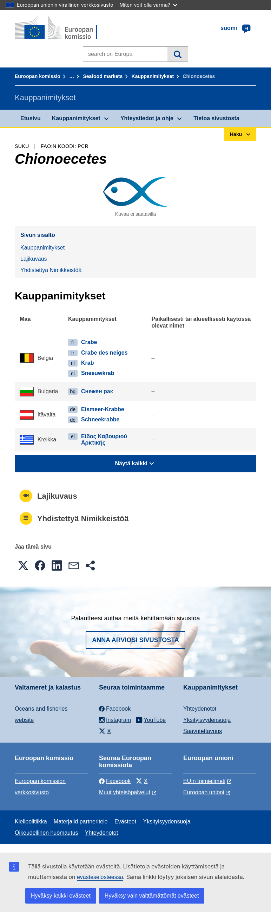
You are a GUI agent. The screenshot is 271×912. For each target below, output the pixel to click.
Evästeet (125, 821)
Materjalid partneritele (81, 821)
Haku (177, 54)
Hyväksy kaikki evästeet (61, 896)
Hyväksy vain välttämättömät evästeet (152, 896)
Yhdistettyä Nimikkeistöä (50, 270)
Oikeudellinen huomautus (46, 833)
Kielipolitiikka (31, 821)
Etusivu (30, 118)
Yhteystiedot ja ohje (146, 118)
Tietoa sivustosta (216, 118)
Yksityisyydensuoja (207, 720)
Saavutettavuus (202, 731)
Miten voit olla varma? (148, 5)
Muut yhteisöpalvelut (124, 792)
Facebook (115, 781)
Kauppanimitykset (153, 76)
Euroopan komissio (37, 76)
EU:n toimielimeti (204, 781)
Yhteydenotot (199, 709)
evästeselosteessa (100, 877)
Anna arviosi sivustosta (135, 639)
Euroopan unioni (203, 792)
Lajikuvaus (33, 259)
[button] (23, 565)
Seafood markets (103, 76)
